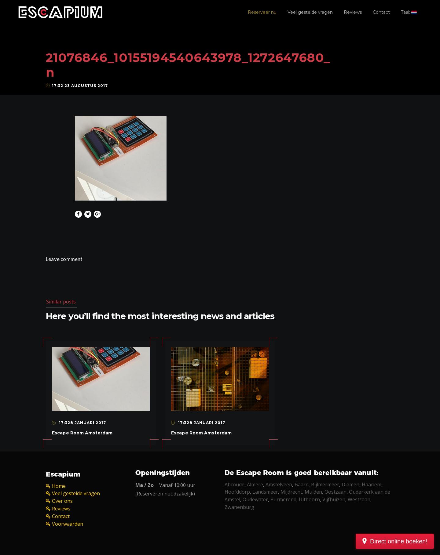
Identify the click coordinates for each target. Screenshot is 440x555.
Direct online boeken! (398, 541)
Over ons (62, 501)
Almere (255, 484)
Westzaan (359, 499)
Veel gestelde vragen (310, 12)
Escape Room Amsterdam (82, 433)
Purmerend (283, 499)
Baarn (302, 484)
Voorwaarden (67, 524)
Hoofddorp (237, 491)
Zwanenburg (239, 507)
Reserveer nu (262, 12)
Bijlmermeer (325, 484)
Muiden (313, 491)
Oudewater (255, 499)
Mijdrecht (291, 491)
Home (59, 486)
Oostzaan (335, 491)
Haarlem (371, 484)
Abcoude (234, 484)
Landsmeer (265, 491)
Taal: (409, 12)
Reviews (353, 12)
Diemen (350, 484)
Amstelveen (279, 484)
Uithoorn (309, 499)
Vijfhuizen (333, 499)
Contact (381, 12)
